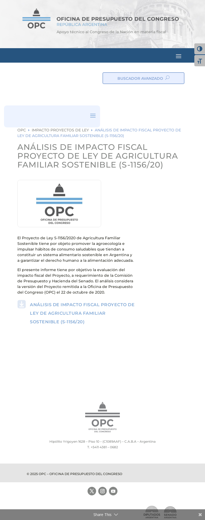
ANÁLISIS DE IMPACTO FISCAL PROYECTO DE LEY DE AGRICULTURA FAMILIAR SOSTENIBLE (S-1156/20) (82, 313)
